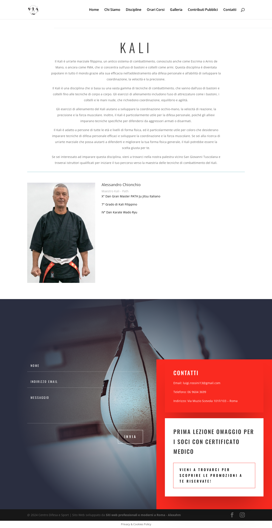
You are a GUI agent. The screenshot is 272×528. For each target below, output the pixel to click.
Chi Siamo (112, 10)
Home (94, 10)
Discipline (133, 10)
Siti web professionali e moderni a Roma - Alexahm (143, 515)
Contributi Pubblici (203, 10)
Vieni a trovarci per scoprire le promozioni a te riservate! (211, 475)
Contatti (229, 10)
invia (130, 436)
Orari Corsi (155, 10)
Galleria (176, 10)
